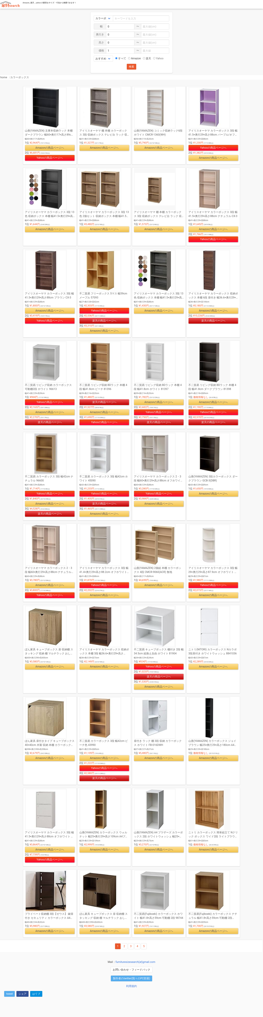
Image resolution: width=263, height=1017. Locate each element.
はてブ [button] (36, 993)
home (3, 77)
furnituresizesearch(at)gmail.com (135, 962)
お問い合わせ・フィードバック (131, 969)
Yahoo (158, 58)
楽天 (147, 58)
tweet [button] (9, 993)
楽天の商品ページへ (104, 320)
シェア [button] (22, 993)
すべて (120, 58)
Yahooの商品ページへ (50, 157)
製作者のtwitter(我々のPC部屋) (131, 978)
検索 (131, 66)
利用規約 (131, 986)
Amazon (134, 58)
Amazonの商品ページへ (49, 147)
